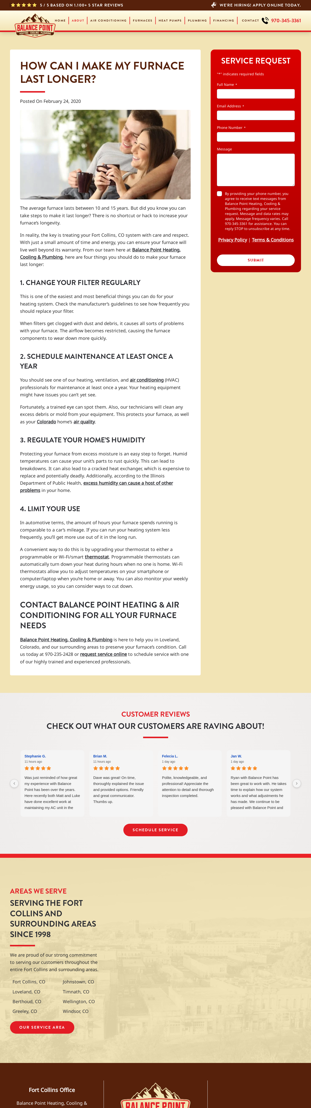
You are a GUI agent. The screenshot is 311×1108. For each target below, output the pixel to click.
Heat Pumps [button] (170, 21)
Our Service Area (42, 1027)
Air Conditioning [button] (108, 21)
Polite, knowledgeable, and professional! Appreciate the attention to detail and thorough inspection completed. (188, 786)
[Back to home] (35, 21)
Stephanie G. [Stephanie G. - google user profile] (35, 756)
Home (60, 21)
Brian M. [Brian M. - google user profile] (100, 756)
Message (224, 149)
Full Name (227, 84)
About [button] (78, 21)
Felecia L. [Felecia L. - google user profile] (170, 756)
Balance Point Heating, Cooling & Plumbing (66, 640)
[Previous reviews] (14, 783)
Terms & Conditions (273, 240)
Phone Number (231, 127)
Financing (223, 21)
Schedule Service (155, 830)
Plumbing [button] (197, 21)
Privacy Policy (232, 240)
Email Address (230, 106)
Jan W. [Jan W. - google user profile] (236, 756)
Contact (250, 21)
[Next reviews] (296, 783)
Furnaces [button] (143, 21)
